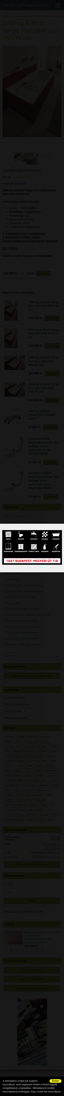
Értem (55, 1081)
